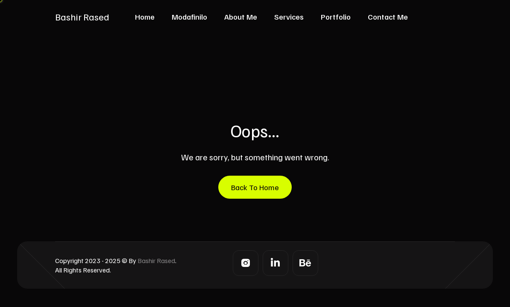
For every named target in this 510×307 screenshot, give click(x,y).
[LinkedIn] (275, 263)
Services (289, 16)
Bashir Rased (82, 16)
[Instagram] (245, 263)
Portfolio (336, 16)
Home (145, 16)
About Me (240, 16)
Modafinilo (189, 16)
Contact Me (388, 16)
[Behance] (305, 263)
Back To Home (255, 187)
